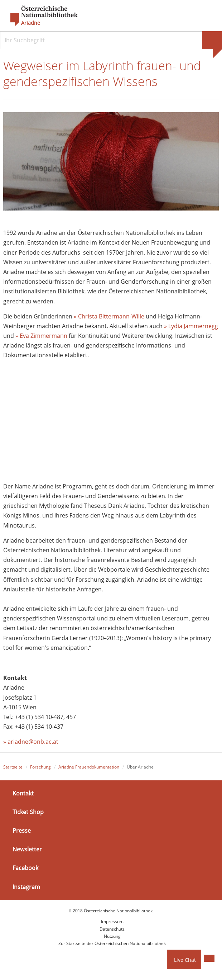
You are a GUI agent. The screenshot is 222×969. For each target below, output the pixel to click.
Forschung (40, 767)
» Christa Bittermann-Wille (109, 316)
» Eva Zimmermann (41, 336)
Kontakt (23, 793)
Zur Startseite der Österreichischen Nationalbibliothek (112, 943)
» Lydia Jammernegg (191, 326)
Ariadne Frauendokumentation (88, 767)
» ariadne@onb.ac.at (30, 742)
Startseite (13, 767)
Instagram (26, 887)
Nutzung (112, 936)
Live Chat (185, 959)
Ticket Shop (28, 812)
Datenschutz (112, 929)
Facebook (25, 868)
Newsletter (27, 849)
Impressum (112, 921)
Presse (22, 831)
